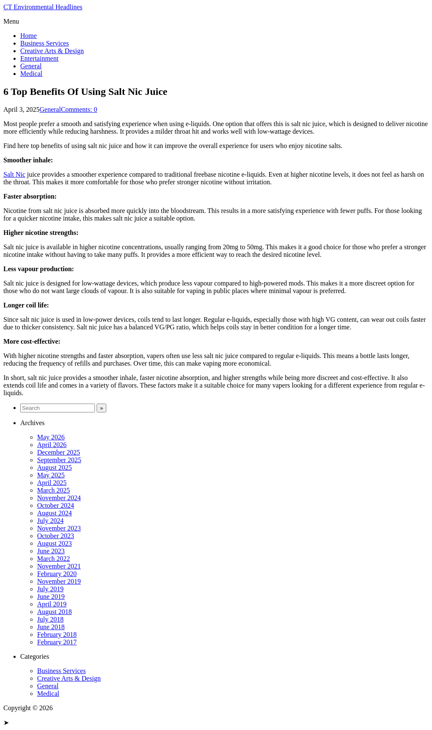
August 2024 (54, 513)
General (31, 66)
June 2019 (51, 596)
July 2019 (50, 589)
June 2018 (51, 626)
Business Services (44, 43)
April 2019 (52, 604)
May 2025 (51, 475)
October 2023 (55, 535)
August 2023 (54, 543)
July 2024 (50, 520)
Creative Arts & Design (52, 50)
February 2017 (57, 642)
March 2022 (53, 558)
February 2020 (57, 573)
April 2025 (52, 482)
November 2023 (59, 528)
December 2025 (58, 452)
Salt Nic (14, 174)
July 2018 (50, 619)
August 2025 (54, 467)
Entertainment (39, 58)
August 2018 (54, 611)
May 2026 (51, 437)
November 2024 (59, 497)
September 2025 (59, 459)
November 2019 (59, 581)
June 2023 (51, 551)
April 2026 (52, 444)
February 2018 (57, 634)
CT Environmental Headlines (42, 7)
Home (28, 35)
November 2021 (59, 566)
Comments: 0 (79, 109)
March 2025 (53, 490)
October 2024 (55, 505)
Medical (31, 73)
